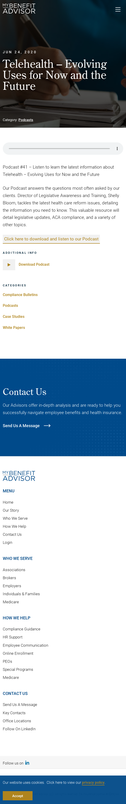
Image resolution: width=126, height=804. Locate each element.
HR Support (12, 637)
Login (7, 542)
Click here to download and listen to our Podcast (51, 239)
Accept (17, 795)
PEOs (7, 661)
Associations (14, 569)
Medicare (11, 601)
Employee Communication (25, 645)
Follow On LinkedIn (19, 728)
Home (8, 502)
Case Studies (13, 316)
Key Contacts (14, 712)
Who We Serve (15, 518)
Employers (12, 585)
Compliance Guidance (21, 629)
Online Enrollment (18, 653)
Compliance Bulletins (20, 294)
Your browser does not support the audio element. (63, 148)
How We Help (14, 526)
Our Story (11, 510)
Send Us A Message (20, 704)
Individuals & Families (21, 593)
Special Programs (18, 669)
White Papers (14, 327)
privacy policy (93, 782)
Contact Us (12, 534)
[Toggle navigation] (118, 10)
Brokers (9, 577)
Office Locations (17, 720)
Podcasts (25, 119)
